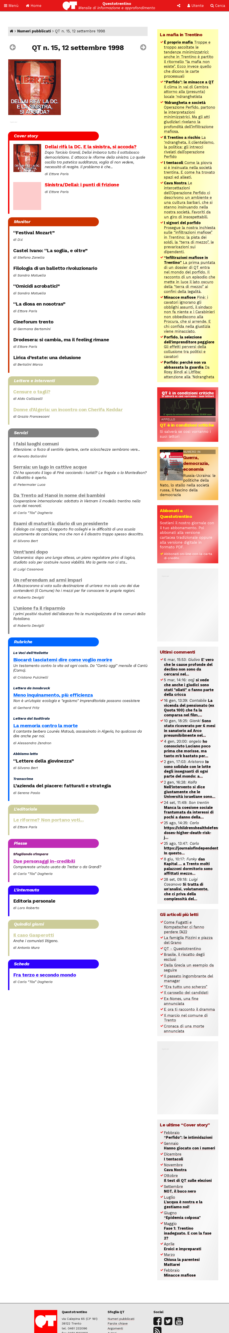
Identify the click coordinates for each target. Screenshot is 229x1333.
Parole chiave (118, 1323)
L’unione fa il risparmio (39, 608)
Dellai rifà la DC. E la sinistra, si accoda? (90, 146)
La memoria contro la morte (45, 725)
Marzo (182, 1259)
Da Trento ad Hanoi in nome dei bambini (59, 495)
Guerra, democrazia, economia (196, 463)
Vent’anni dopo (30, 552)
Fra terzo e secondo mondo (44, 975)
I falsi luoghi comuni (36, 443)
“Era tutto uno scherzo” (185, 987)
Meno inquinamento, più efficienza (53, 695)
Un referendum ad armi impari (47, 580)
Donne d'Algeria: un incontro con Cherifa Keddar (68, 409)
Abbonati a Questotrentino (176, 513)
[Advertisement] (193, 606)
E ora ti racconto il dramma (189, 1009)
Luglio (183, 1202)
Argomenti (115, 1328)
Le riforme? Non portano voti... (48, 820)
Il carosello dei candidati (186, 993)
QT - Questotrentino (182, 949)
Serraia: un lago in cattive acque (50, 467)
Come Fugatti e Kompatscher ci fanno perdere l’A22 (184, 927)
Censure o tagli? (32, 391)
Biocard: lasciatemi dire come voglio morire (62, 659)
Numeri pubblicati (34, 31)
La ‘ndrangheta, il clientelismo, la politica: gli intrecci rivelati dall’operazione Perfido (189, 147)
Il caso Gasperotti (33, 935)
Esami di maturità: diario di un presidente (60, 523)
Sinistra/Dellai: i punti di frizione (82, 184)
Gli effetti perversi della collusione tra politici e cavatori (189, 346)
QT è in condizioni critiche (187, 425)
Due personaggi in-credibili (44, 861)
